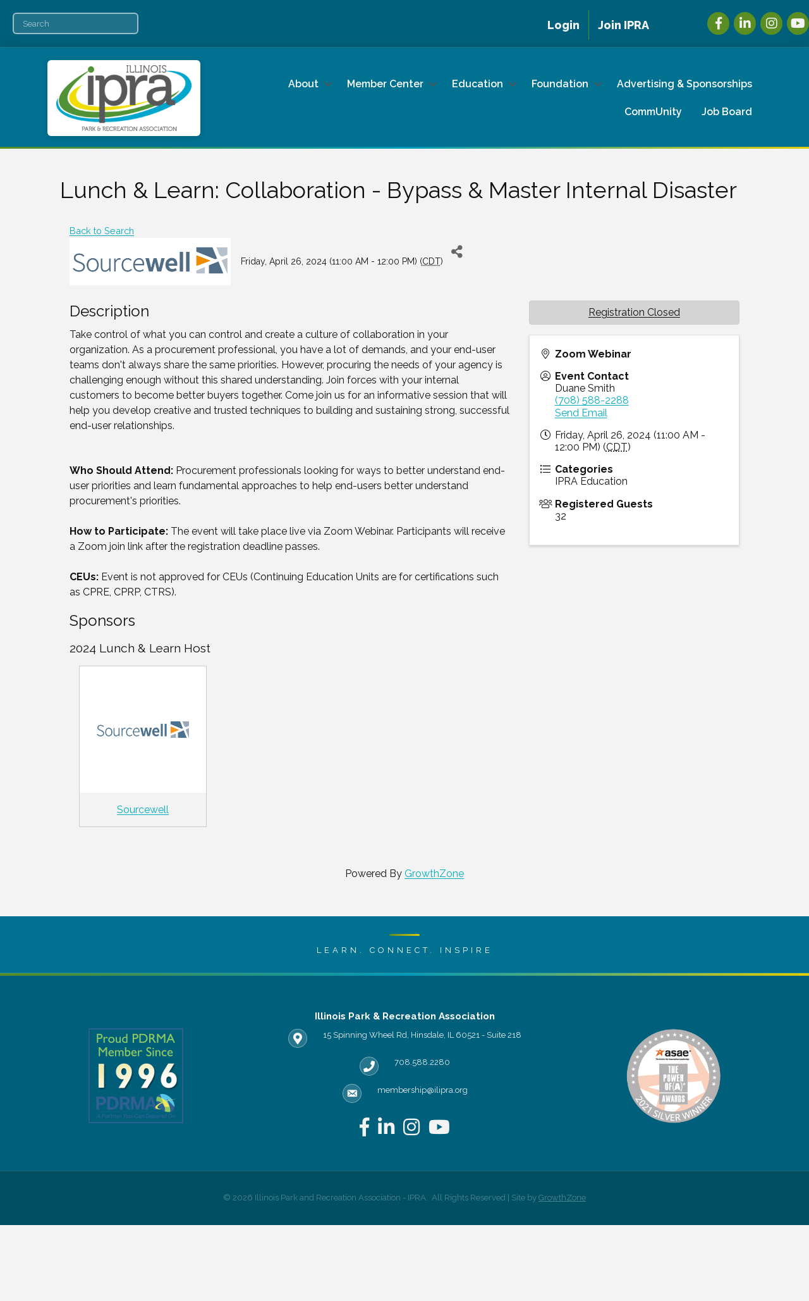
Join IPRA (623, 25)
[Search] (75, 23)
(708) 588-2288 (592, 400)
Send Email (581, 413)
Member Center (385, 84)
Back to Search (102, 230)
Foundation (560, 84)
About (303, 84)
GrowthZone (434, 874)
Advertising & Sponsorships (684, 84)
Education (477, 84)
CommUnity (653, 112)
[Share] (457, 252)
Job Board (727, 112)
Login (563, 25)
